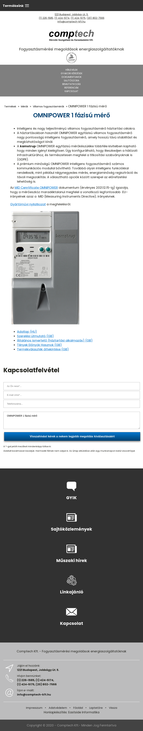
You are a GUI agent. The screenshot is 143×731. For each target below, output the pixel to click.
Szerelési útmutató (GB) (35, 336)
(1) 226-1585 (46, 18)
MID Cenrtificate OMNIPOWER (36, 187)
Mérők (24, 106)
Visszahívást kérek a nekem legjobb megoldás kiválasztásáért (72, 436)
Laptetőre (96, 708)
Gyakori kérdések (71, 73)
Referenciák (71, 87)
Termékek (10, 106)
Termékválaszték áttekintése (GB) (43, 349)
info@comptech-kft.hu (71, 21)
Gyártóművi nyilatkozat (28, 204)
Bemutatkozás (71, 84)
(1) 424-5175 (78, 18)
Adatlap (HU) (27, 331)
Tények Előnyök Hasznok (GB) (39, 345)
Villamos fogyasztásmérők (48, 106)
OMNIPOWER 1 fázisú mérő (71, 420)
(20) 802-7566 (95, 18)
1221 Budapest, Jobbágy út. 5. (71, 14)
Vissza (113, 708)
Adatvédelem (58, 708)
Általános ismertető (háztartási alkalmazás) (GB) (55, 340)
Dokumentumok (72, 77)
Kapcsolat (71, 91)
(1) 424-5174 (61, 18)
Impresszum (34, 708)
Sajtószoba (71, 80)
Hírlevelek (72, 70)
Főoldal (78, 708)
